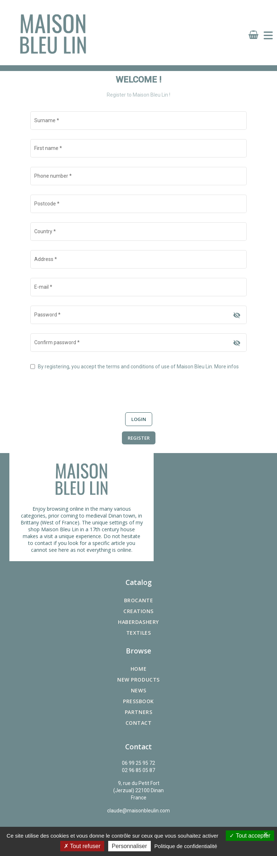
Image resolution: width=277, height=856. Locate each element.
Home (138, 668)
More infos (226, 366)
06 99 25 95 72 (138, 763)
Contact (139, 722)
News (138, 690)
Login (138, 419)
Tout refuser (82, 846)
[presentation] (85, 387)
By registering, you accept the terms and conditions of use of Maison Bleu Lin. (138, 366)
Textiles (138, 632)
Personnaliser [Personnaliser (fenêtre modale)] (129, 846)
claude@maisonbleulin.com (138, 810)
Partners (138, 712)
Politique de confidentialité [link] (185, 846)
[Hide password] (236, 315)
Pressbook (138, 701)
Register (139, 438)
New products (138, 679)
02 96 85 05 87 (138, 770)
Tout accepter (249, 836)
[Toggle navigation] (268, 36)
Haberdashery (138, 621)
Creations (138, 611)
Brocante (138, 600)
